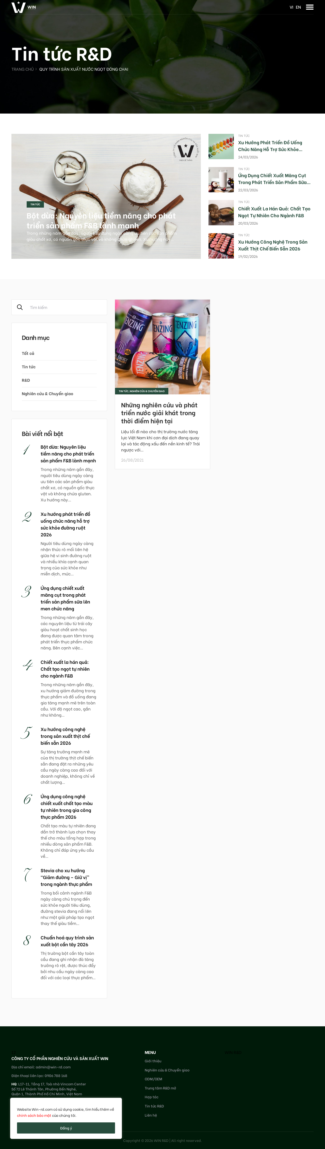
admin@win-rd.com (53, 1066)
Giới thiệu (153, 1060)
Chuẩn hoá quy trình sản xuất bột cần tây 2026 (67, 940)
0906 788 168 (56, 1075)
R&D (26, 380)
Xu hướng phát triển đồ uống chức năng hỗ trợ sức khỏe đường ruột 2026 (270, 149)
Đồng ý (66, 1127)
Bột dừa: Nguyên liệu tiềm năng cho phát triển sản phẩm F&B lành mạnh (101, 219)
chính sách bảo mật (34, 1115)
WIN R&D (233, 1052)
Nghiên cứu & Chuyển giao (47, 393)
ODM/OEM (153, 1078)
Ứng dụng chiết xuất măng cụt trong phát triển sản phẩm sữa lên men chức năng (272, 182)
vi (291, 7)
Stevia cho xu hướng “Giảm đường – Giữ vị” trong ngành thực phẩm (66, 877)
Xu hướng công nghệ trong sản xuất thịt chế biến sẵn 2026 (272, 245)
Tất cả (28, 353)
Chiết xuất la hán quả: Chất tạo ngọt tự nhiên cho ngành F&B (274, 211)
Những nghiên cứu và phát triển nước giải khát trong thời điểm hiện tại (159, 412)
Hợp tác (151, 1096)
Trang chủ (22, 69)
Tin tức (35, 204)
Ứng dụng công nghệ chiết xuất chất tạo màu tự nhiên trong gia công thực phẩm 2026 (67, 806)
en (298, 7)
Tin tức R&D (154, 1105)
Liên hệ (151, 1115)
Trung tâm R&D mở (160, 1087)
